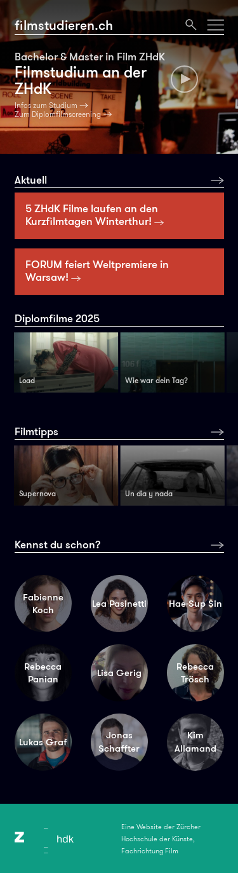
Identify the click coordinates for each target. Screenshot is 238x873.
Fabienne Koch (43, 604)
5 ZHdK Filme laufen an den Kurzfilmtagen (95, 215)
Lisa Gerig (119, 673)
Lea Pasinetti (119, 603)
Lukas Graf (43, 742)
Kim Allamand (195, 742)
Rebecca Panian (43, 673)
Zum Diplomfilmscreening (58, 114)
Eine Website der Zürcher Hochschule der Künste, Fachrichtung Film (161, 839)
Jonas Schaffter (119, 742)
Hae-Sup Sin (195, 603)
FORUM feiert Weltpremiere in (97, 271)
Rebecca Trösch (195, 673)
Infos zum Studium (46, 105)
